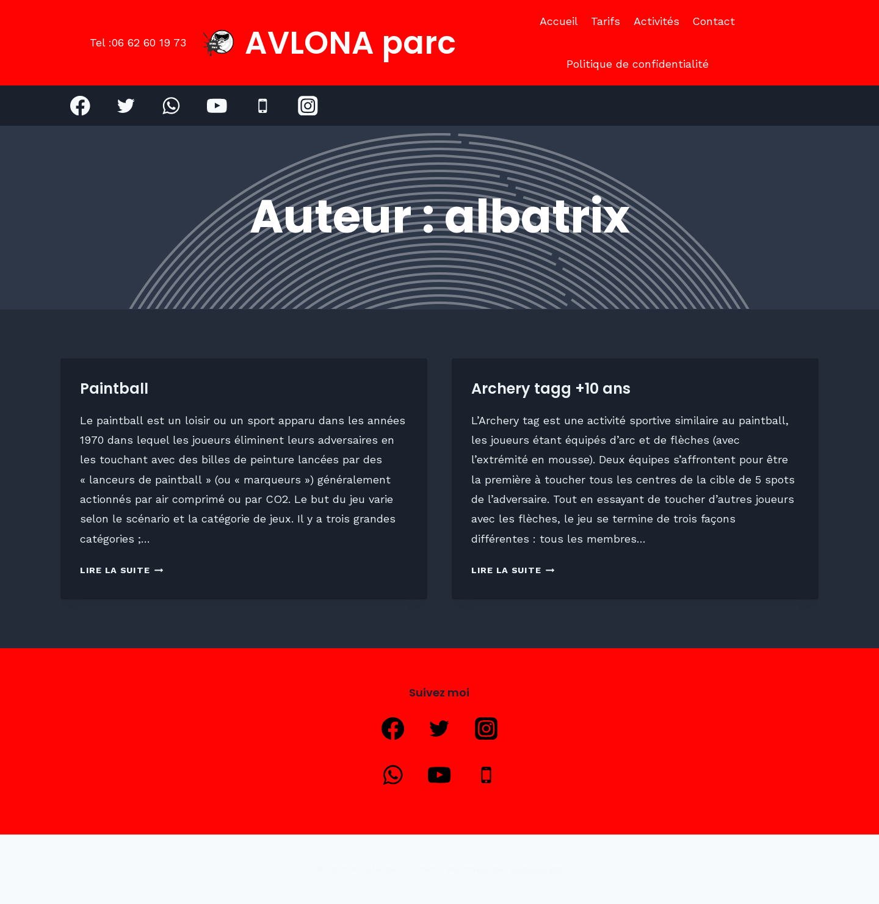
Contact (713, 21)
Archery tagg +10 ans (551, 388)
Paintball (114, 388)
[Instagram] (308, 105)
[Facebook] (80, 105)
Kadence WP (536, 869)
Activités (656, 21)
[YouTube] (217, 105)
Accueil (559, 21)
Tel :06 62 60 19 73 (138, 42)
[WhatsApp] (171, 105)
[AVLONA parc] (329, 43)
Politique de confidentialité (637, 63)
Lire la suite (121, 570)
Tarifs (605, 21)
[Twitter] (126, 105)
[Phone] (262, 105)
